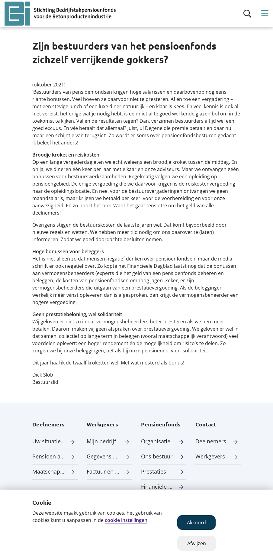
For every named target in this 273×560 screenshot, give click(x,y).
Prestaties (153, 471)
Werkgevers (210, 456)
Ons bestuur (156, 456)
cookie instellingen (126, 520)
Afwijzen (196, 543)
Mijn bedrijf (101, 441)
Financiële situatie (163, 486)
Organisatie (155, 441)
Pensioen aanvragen (55, 456)
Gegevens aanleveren (109, 456)
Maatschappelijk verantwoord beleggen (55, 471)
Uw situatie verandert (55, 441)
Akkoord (196, 522)
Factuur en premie (109, 471)
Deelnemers (210, 441)
